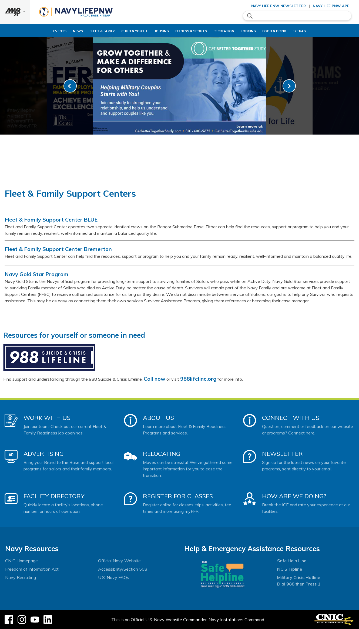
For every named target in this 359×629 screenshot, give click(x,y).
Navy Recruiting (20, 577)
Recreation (223, 31)
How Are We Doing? (294, 496)
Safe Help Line (291, 560)
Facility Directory (54, 496)
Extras (313, 31)
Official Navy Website (119, 560)
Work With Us (47, 417)
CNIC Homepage (21, 560)
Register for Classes (178, 496)
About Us (158, 417)
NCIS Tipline (289, 569)
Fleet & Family (83, 31)
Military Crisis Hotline (298, 577)
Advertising (44, 453)
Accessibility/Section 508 (122, 569)
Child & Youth (120, 31)
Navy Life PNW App (331, 6)
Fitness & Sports (186, 31)
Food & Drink (283, 31)
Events (41, 31)
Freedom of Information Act (32, 569)
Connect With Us (290, 417)
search (250, 16)
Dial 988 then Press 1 (298, 584)
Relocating (161, 453)
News (60, 31)
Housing (152, 31)
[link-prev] (70, 86)
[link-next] (289, 86)
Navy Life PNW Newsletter (278, 6)
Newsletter (282, 453)
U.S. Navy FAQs (113, 577)
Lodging (252, 31)
